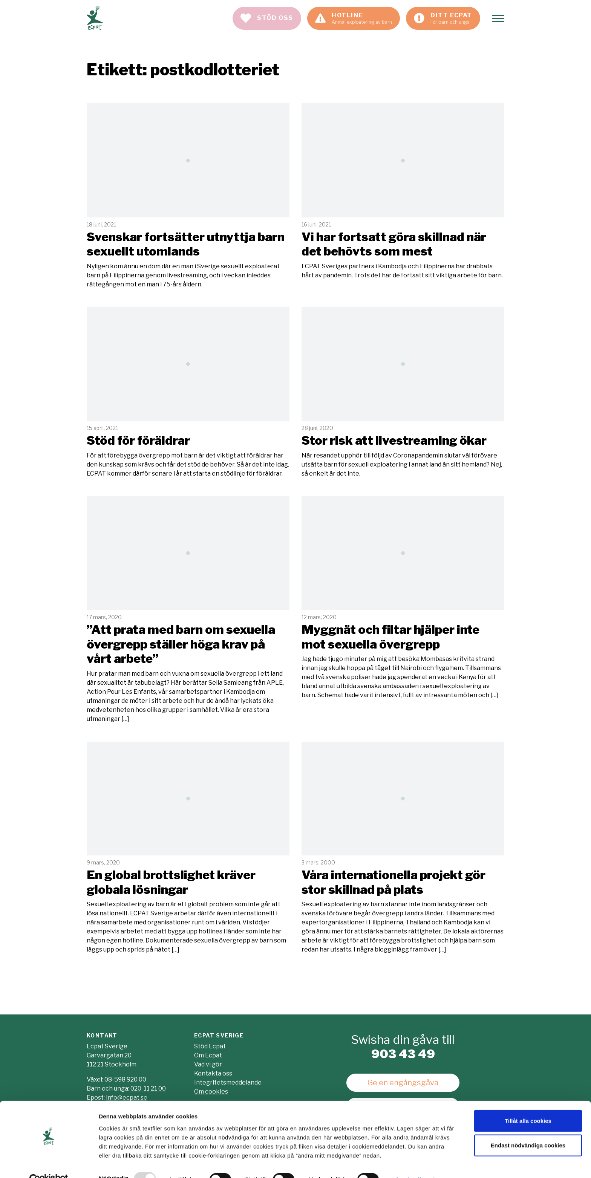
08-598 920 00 (125, 1079)
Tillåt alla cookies (528, 1104)
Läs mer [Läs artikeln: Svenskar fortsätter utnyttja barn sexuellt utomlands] (188, 196)
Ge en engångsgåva (402, 1082)
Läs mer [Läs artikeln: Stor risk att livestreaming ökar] (403, 392)
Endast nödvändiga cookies (528, 1129)
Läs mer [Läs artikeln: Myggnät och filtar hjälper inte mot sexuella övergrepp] (403, 598)
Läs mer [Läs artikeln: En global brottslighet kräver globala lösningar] (188, 848)
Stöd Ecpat (210, 1046)
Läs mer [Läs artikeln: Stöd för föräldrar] (188, 392)
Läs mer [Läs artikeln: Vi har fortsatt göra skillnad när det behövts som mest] (403, 191)
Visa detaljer (409, 1163)
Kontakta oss (213, 1073)
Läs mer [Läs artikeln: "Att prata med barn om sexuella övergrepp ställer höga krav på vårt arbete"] (188, 610)
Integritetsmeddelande (228, 1082)
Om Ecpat (208, 1055)
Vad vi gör (208, 1064)
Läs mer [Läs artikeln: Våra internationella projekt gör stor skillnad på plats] (403, 848)
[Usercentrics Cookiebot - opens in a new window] (49, 1163)
